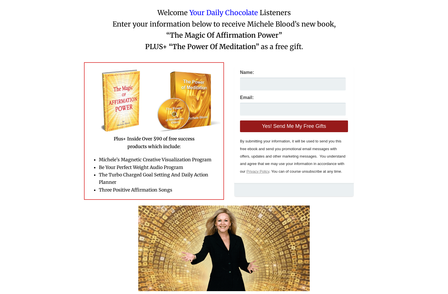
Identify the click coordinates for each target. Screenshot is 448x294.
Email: (247, 97)
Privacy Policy (257, 171)
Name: (247, 72)
